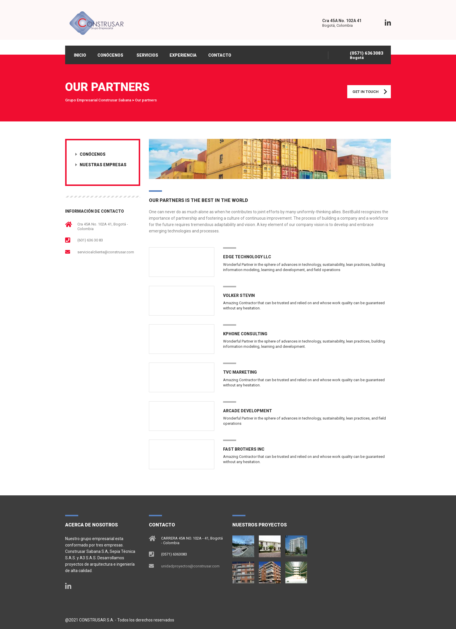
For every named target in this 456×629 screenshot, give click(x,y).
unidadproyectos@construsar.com (190, 566)
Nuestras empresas (103, 165)
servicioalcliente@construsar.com (105, 252)
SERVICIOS (147, 55)
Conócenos (93, 154)
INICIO (80, 55)
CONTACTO (220, 55)
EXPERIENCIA (183, 55)
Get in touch (371, 91)
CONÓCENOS (111, 55)
